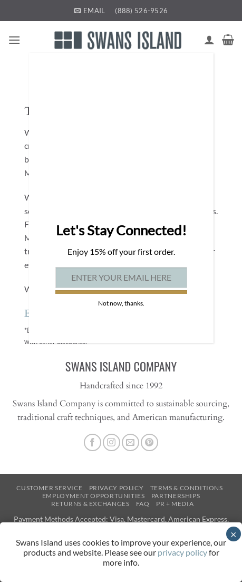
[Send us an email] (130, 442)
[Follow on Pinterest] (149, 442)
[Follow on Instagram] (111, 442)
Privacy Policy (116, 488)
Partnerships (175, 496)
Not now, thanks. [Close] (121, 303)
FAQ (143, 504)
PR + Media (174, 504)
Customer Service (49, 488)
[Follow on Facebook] (92, 442)
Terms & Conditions (186, 488)
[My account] (209, 39)
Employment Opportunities (93, 496)
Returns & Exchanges (90, 504)
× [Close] (233, 534)
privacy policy (182, 552)
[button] (14, 40)
